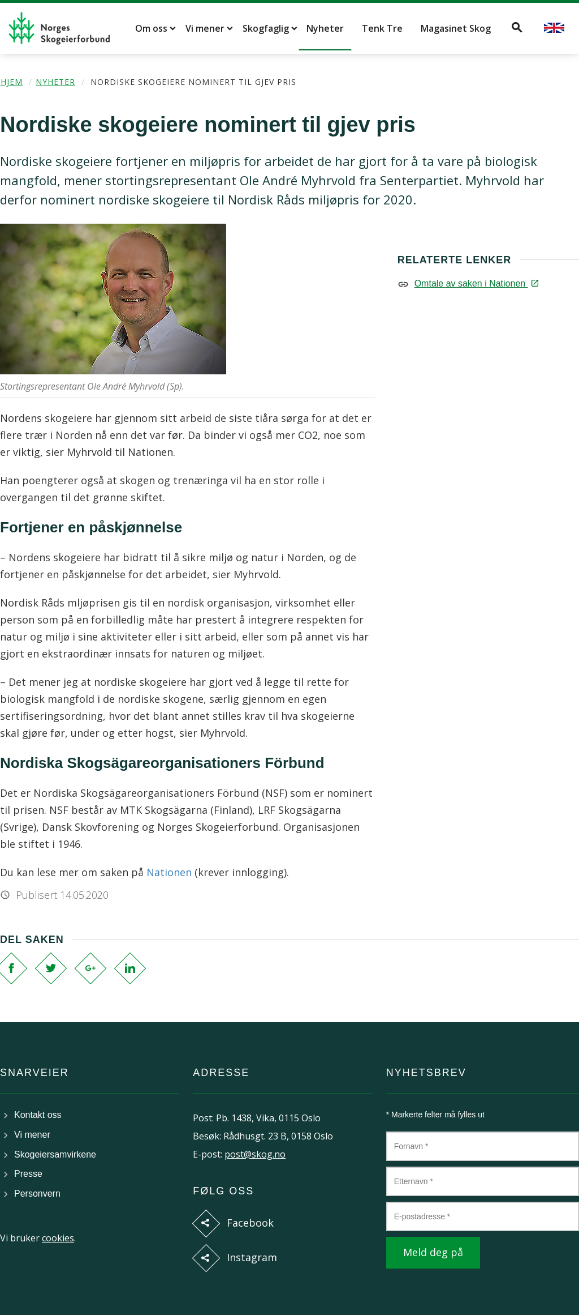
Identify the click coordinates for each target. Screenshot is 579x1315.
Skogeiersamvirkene (55, 1154)
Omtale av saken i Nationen (475, 283)
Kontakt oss (38, 1115)
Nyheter (325, 28)
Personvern (37, 1193)
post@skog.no (255, 1154)
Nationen (169, 872)
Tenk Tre (382, 28)
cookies (58, 1238)
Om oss (151, 28)
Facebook (250, 1222)
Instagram (252, 1257)
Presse (28, 1174)
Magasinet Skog (456, 28)
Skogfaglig (266, 28)
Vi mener (204, 28)
